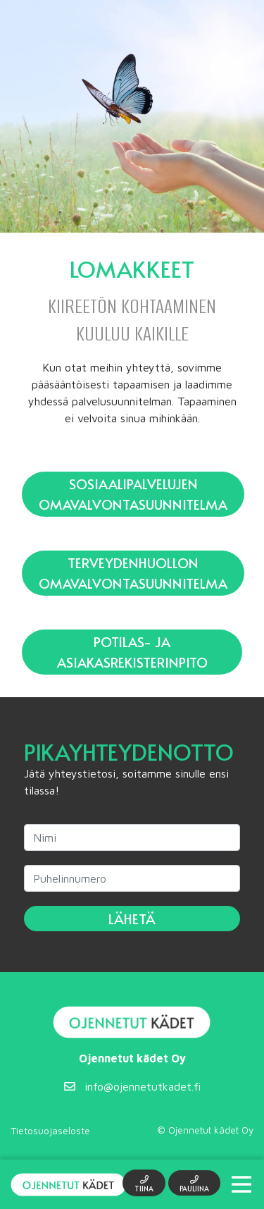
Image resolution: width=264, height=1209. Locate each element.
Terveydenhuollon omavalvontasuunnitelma (133, 572)
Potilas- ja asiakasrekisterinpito (132, 651)
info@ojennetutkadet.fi (132, 1086)
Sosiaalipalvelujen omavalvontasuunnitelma (133, 493)
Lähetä (132, 918)
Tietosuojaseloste (50, 1130)
